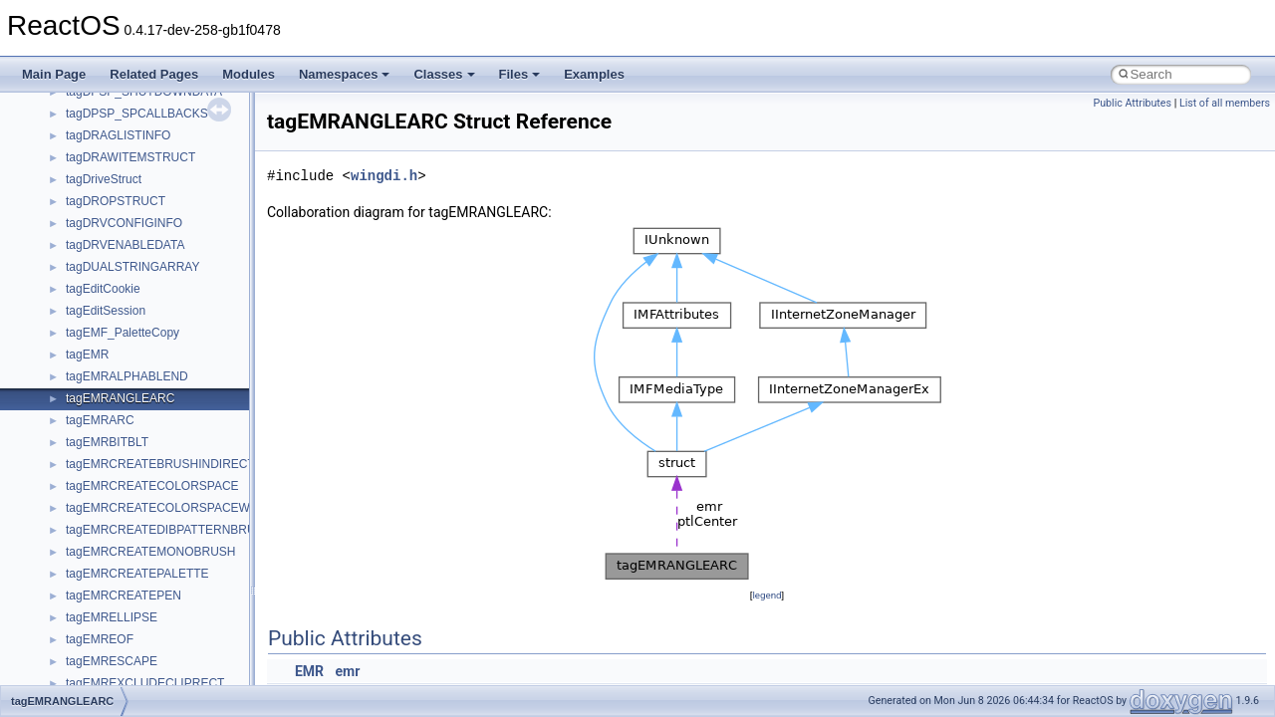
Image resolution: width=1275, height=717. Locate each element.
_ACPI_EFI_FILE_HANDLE (139, 190)
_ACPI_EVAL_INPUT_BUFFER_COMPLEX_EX (194, 431)
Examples (594, 74)
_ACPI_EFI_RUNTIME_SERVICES (160, 256)
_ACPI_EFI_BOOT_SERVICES (149, 124)
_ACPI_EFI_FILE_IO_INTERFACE (158, 212)
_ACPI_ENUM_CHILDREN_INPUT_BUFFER (186, 344)
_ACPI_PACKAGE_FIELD (135, 672)
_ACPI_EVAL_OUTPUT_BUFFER (156, 563)
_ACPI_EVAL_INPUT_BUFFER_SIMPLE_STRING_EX (212, 541)
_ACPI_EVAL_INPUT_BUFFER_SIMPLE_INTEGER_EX (216, 497)
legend (766, 595)
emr (348, 671)
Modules (248, 74)
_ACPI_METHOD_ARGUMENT (150, 650)
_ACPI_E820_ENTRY (124, 103)
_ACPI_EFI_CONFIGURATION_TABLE (170, 146)
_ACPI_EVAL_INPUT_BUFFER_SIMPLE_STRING (201, 519)
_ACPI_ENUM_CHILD (125, 322)
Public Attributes (1132, 103)
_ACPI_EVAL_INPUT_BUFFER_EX (161, 453)
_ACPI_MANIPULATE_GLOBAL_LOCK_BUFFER (198, 628)
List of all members (1224, 103)
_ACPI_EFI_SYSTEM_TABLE (145, 278)
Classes (443, 74)
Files (520, 74)
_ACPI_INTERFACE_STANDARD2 (159, 606)
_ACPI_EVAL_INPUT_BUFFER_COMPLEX (182, 409)
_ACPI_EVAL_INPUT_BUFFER (150, 387)
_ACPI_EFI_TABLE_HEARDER (150, 300)
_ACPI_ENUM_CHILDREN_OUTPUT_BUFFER (193, 365)
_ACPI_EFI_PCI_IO (118, 234)
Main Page (54, 74)
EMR (309, 671)
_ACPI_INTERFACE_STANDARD (156, 585)
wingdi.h (384, 175)
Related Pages (154, 74)
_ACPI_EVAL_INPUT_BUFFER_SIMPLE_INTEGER (205, 475)
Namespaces (344, 74)
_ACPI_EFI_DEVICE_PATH (139, 168)
